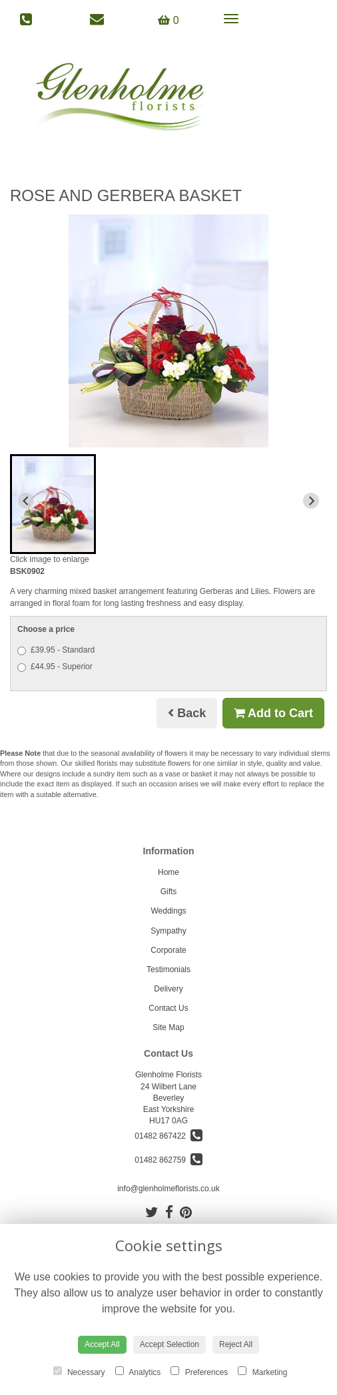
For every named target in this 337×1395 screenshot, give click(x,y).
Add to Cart (273, 713)
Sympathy (168, 931)
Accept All (102, 1344)
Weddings (168, 911)
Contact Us (168, 1008)
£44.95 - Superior (55, 667)
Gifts (169, 891)
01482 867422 (168, 1136)
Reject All (235, 1344)
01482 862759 (168, 1160)
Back (187, 713)
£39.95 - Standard (56, 650)
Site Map (168, 1027)
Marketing (262, 1371)
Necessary (79, 1371)
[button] (53, 504)
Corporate (168, 950)
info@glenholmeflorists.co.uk (168, 1188)
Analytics (138, 1371)
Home (168, 872)
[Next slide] (311, 501)
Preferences (199, 1371)
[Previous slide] (26, 501)
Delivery (168, 988)
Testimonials (168, 969)
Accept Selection (169, 1344)
